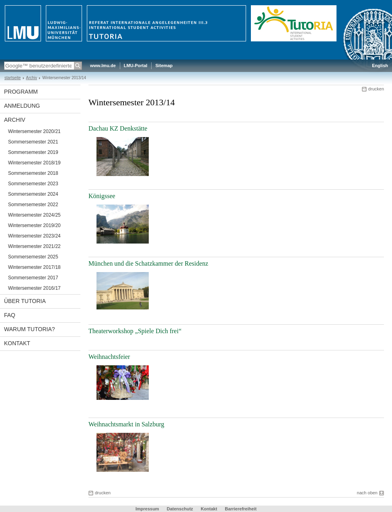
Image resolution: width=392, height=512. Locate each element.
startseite (12, 78)
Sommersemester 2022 (33, 204)
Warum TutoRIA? (29, 329)
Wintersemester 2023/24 (34, 236)
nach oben (367, 492)
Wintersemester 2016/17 (34, 288)
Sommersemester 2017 (33, 278)
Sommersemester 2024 (33, 194)
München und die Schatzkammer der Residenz (148, 263)
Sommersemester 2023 (33, 183)
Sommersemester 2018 (33, 173)
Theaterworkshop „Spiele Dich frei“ (134, 331)
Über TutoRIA (25, 301)
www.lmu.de (103, 65)
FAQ (9, 315)
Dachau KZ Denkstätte (117, 128)
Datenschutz (180, 508)
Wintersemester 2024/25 (34, 215)
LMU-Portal (136, 65)
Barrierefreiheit (241, 508)
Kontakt (17, 343)
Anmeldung (22, 105)
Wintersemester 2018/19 (34, 163)
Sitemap (163, 65)
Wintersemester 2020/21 (34, 131)
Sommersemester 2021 (33, 142)
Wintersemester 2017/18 (34, 267)
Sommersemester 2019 (33, 152)
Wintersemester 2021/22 (34, 246)
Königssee (101, 196)
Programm (21, 91)
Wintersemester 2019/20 (34, 225)
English (380, 65)
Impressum (147, 508)
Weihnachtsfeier (109, 356)
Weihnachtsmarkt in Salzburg (126, 424)
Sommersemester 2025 (33, 257)
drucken (376, 88)
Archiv (31, 78)
